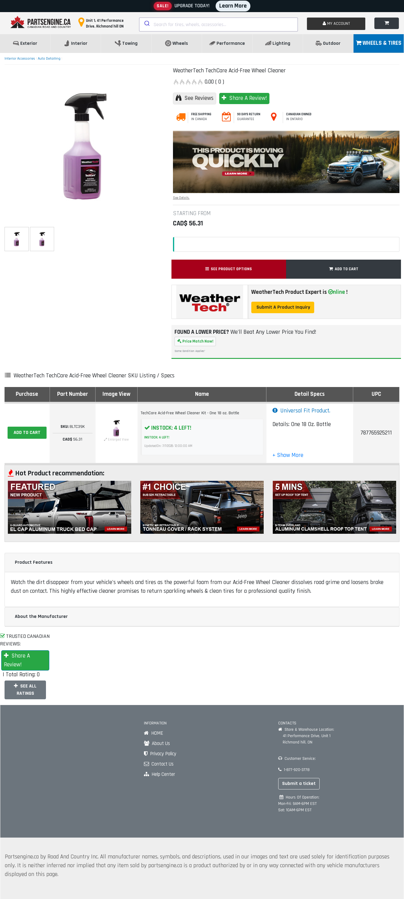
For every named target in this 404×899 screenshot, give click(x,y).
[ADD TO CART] (27, 433)
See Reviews (194, 98)
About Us (157, 743)
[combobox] (218, 24)
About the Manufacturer (41, 616)
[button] (287, 455)
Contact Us (159, 764)
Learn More (233, 6)
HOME (153, 733)
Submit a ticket (299, 783)
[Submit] (146, 23)
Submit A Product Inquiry (282, 307)
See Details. (181, 198)
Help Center (159, 774)
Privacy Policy (160, 753)
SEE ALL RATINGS (25, 690)
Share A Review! (244, 98)
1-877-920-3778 (294, 770)
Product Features (34, 562)
